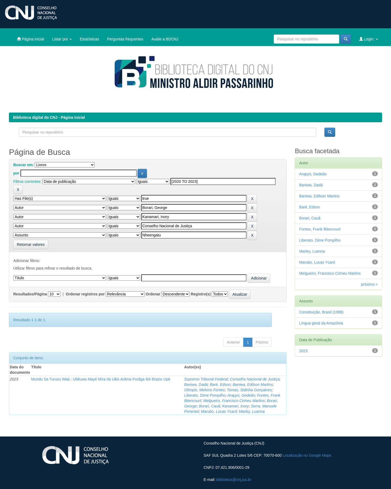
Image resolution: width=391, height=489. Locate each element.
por (16, 173)
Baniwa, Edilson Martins (253, 384)
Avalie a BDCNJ (164, 39)
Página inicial (30, 39)
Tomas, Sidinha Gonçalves (249, 390)
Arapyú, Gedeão (241, 395)
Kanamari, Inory (235, 406)
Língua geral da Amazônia (321, 323)
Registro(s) (201, 294)
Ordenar (153, 294)
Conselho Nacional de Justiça (254, 379)
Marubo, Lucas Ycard (219, 411)
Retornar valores (31, 244)
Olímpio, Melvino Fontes (204, 390)
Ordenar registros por (85, 294)
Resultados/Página (30, 294)
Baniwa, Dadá (196, 384)
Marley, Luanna (252, 411)
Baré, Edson (220, 384)
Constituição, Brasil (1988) (321, 312)
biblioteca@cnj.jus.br (233, 479)
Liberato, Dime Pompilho (204, 395)
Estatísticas (89, 39)
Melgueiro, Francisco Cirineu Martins (234, 401)
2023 (303, 351)
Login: (368, 39)
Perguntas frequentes (125, 39)
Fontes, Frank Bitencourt (319, 229)
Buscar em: (23, 165)
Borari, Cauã (209, 406)
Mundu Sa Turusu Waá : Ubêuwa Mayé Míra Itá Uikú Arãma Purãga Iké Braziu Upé (100, 379)
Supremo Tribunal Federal (206, 379)
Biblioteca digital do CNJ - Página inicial (49, 117)
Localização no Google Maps (307, 455)
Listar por (62, 39)
